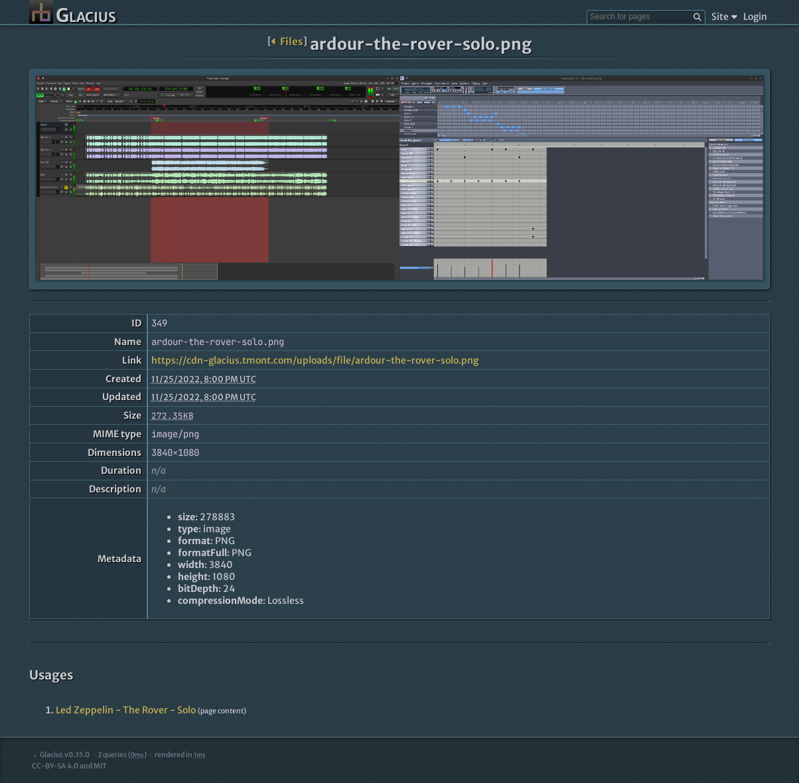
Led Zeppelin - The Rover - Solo (126, 710)
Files (287, 41)
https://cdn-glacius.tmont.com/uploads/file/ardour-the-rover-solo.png (314, 360)
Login (755, 17)
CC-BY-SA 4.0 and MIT (69, 766)
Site (724, 17)
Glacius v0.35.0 (61, 754)
